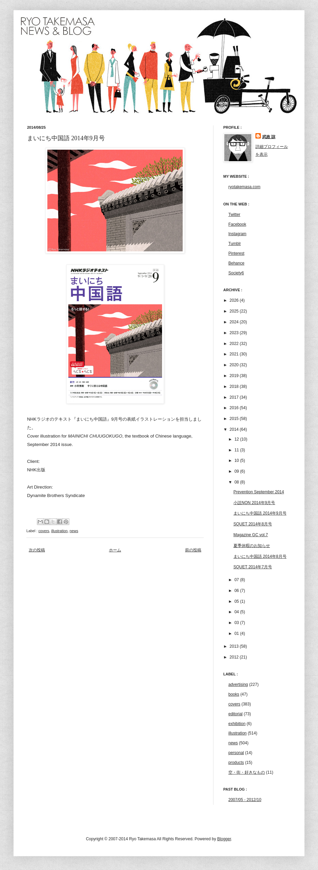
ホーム (115, 550)
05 (237, 601)
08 (237, 482)
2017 (235, 397)
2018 (235, 386)
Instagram (237, 233)
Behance (236, 263)
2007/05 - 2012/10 (244, 799)
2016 (235, 407)
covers (43, 531)
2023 (235, 332)
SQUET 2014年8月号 (252, 524)
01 (237, 633)
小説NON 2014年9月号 (254, 502)
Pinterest (236, 253)
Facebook (237, 224)
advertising (238, 684)
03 (237, 622)
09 (237, 471)
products (236, 762)
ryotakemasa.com (244, 186)
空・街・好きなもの (246, 772)
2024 (235, 322)
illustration (59, 531)
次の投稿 (37, 550)
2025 (235, 311)
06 (237, 590)
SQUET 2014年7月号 (252, 567)
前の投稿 (193, 550)
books (233, 694)
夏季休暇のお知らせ (251, 545)
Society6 (236, 273)
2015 (235, 418)
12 (237, 439)
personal (236, 752)
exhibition (237, 723)
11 (237, 450)
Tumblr (234, 243)
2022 (235, 343)
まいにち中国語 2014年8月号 (260, 556)
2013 (235, 646)
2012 (235, 657)
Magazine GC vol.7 (250, 534)
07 (237, 579)
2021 (235, 354)
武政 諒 (268, 136)
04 (237, 612)
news (74, 531)
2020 (235, 365)
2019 (235, 375)
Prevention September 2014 (258, 492)
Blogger (224, 839)
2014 (235, 429)
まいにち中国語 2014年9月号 (260, 513)
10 (237, 460)
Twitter (234, 214)
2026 (235, 300)
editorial (235, 714)
